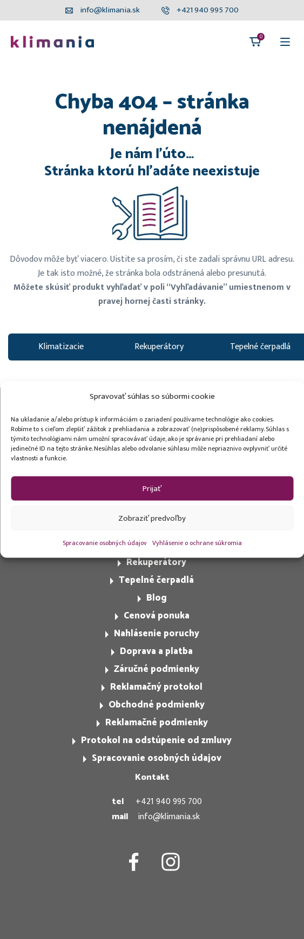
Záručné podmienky (156, 669)
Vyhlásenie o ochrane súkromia (197, 542)
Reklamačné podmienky (156, 722)
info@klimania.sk (169, 816)
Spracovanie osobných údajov (105, 542)
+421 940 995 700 (169, 801)
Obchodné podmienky (157, 704)
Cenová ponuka (157, 615)
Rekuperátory (159, 346)
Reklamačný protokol (156, 687)
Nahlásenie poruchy (156, 633)
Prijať (152, 488)
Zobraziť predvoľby (152, 518)
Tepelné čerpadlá (156, 580)
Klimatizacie (61, 346)
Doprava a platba (156, 651)
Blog (156, 598)
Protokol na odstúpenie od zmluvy (156, 740)
